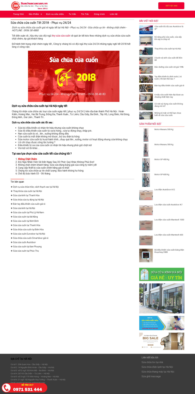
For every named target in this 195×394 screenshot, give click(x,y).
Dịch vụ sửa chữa (55, 14)
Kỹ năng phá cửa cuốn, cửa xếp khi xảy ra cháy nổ (168, 38)
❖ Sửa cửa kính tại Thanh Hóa (25, 195)
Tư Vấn (72, 14)
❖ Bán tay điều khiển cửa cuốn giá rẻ (28, 204)
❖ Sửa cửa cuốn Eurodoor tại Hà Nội (28, 234)
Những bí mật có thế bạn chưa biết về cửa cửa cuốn (167, 114)
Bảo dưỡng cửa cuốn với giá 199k (169, 67)
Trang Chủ (18, 14)
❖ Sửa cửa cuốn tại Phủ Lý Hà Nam (27, 212)
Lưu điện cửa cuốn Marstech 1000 (169, 220)
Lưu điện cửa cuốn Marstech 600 (168, 235)
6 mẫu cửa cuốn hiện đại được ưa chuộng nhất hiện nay (168, 96)
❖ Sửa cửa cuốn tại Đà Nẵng (24, 217)
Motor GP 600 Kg (161, 174)
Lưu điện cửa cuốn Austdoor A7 (168, 204)
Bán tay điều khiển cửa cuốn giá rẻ (169, 85)
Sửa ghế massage (151, 376)
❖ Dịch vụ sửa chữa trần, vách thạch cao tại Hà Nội (35, 187)
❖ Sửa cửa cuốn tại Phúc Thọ (25, 251)
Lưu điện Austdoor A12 (164, 189)
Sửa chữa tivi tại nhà (152, 362)
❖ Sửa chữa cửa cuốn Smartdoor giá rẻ (29, 238)
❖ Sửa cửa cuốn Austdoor (23, 242)
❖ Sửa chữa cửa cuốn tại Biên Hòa (27, 229)
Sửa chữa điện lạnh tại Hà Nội (157, 367)
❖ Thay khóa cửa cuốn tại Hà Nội (26, 191)
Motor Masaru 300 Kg (163, 129)
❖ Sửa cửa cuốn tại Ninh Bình (25, 221)
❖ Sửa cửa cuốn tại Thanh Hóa (25, 225)
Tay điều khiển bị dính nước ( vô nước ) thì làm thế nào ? (168, 77)
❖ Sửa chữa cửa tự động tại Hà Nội (27, 199)
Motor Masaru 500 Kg (163, 144)
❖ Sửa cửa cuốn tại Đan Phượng (26, 246)
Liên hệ (113, 14)
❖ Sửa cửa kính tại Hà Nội (23, 208)
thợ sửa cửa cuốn (61, 35)
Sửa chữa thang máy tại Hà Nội (158, 371)
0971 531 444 (171, 6)
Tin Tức (85, 14)
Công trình (99, 14)
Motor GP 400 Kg (161, 159)
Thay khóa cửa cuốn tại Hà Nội (167, 49)
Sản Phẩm (34, 14)
